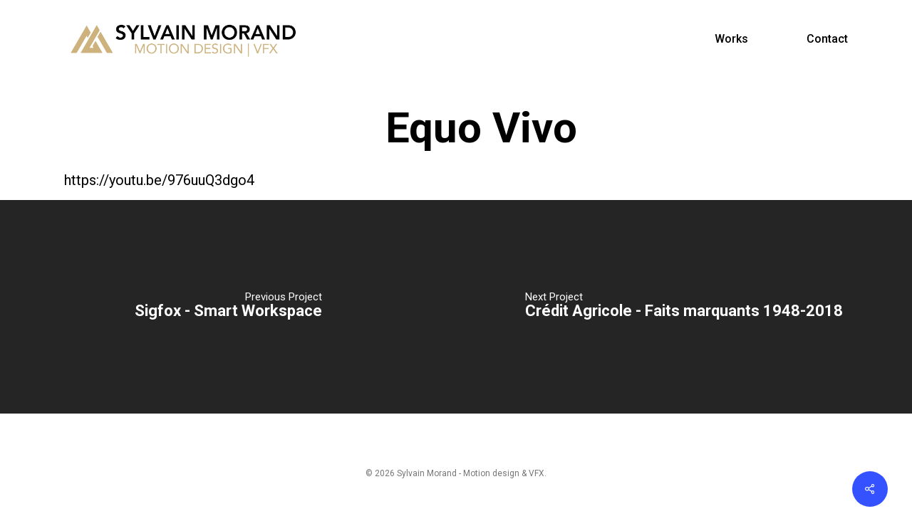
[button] (885, 7)
